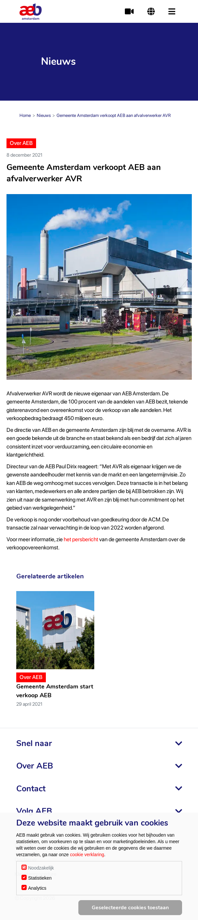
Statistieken (40, 878)
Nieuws (44, 115)
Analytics (37, 888)
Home (25, 115)
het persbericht (81, 539)
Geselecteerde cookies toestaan (130, 907)
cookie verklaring (87, 854)
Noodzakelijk (41, 867)
